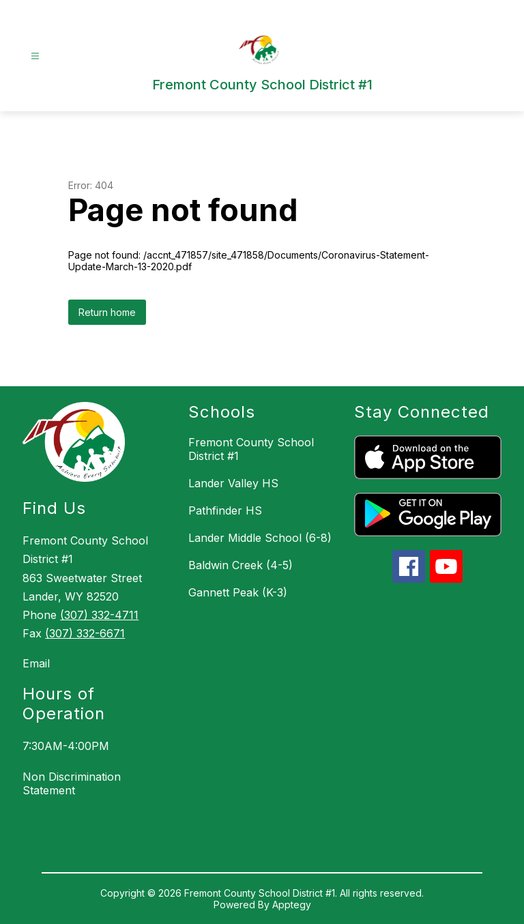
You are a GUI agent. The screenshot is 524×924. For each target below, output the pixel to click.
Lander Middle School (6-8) (260, 538)
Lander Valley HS (233, 483)
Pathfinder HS (225, 510)
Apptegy (291, 904)
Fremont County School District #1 (251, 449)
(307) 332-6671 (85, 633)
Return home (107, 312)
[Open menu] (35, 56)
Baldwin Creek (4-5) (240, 565)
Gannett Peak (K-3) (237, 592)
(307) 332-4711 (99, 615)
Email (36, 663)
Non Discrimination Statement (72, 783)
